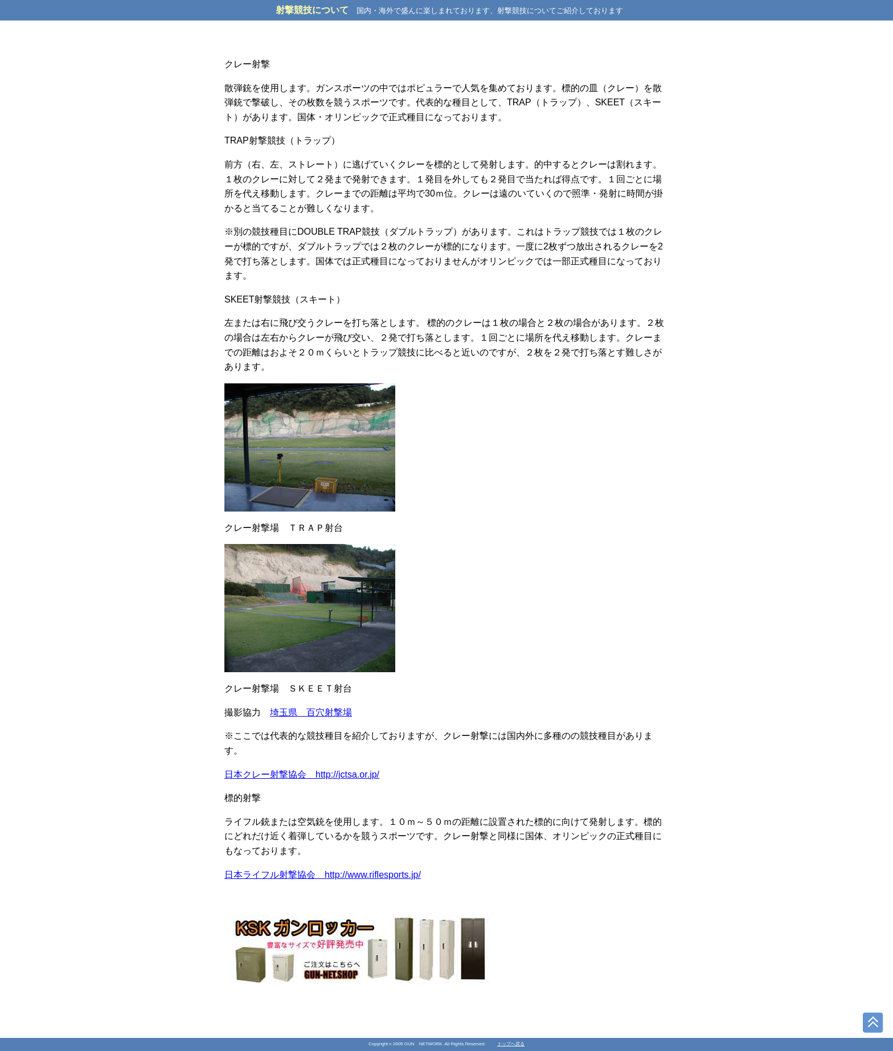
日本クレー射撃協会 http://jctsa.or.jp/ (301, 774)
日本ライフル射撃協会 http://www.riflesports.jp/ (322, 875)
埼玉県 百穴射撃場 (311, 712)
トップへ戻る (511, 1043)
